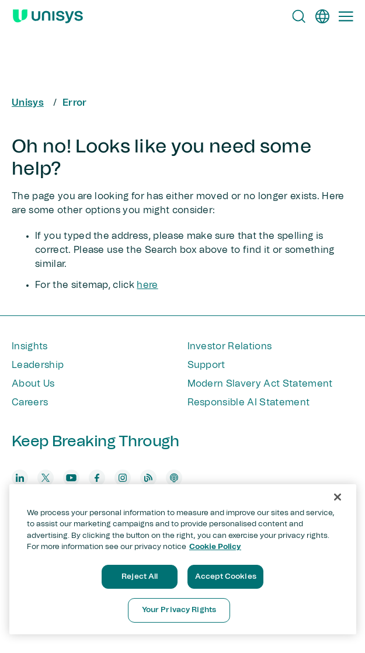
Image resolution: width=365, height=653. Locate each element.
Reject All (139, 577)
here (147, 285)
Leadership (38, 365)
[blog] (148, 478)
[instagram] (122, 478)
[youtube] (71, 478)
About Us (33, 383)
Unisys (28, 102)
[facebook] (97, 478)
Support (206, 365)
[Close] (337, 497)
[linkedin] (20, 478)
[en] (322, 16)
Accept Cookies (225, 577)
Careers (30, 402)
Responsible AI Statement (248, 402)
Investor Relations (229, 346)
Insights (30, 346)
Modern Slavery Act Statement (260, 383)
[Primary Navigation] (345, 16)
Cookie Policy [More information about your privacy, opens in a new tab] (215, 547)
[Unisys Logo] (48, 16)
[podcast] (174, 478)
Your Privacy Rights (179, 610)
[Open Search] (299, 16)
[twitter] (45, 478)
